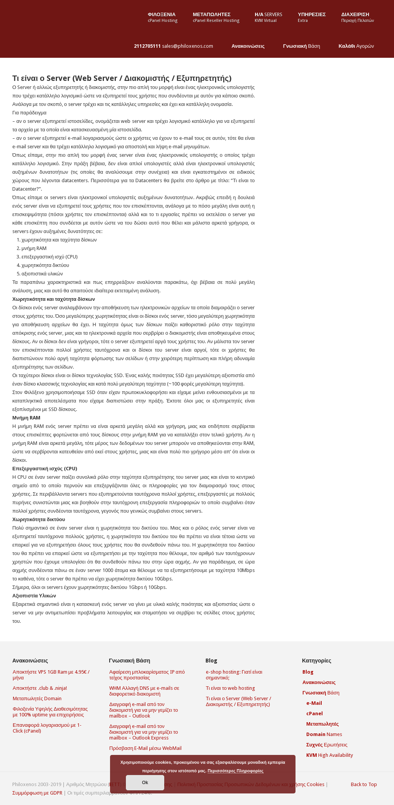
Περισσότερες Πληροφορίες (236, 770)
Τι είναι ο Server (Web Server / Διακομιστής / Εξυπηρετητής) (122, 78)
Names (324, 734)
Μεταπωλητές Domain (37, 698)
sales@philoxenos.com (173, 46)
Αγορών (356, 46)
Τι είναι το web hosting (230, 688)
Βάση (301, 46)
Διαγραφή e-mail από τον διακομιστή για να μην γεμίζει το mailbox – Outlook (143, 710)
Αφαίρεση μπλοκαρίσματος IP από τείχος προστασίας (147, 675)
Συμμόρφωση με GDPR (37, 793)
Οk (145, 782)
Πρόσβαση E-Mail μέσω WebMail (145, 748)
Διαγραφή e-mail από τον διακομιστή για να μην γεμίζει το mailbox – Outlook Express (143, 732)
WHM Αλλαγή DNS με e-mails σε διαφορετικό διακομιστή (144, 691)
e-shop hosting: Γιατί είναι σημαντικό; (234, 675)
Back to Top (364, 784)
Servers (268, 17)
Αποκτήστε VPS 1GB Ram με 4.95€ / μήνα (51, 675)
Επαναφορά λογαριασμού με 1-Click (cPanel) (47, 728)
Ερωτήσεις (326, 745)
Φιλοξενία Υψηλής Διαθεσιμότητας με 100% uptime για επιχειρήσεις (50, 712)
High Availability (329, 755)
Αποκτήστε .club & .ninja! (40, 688)
